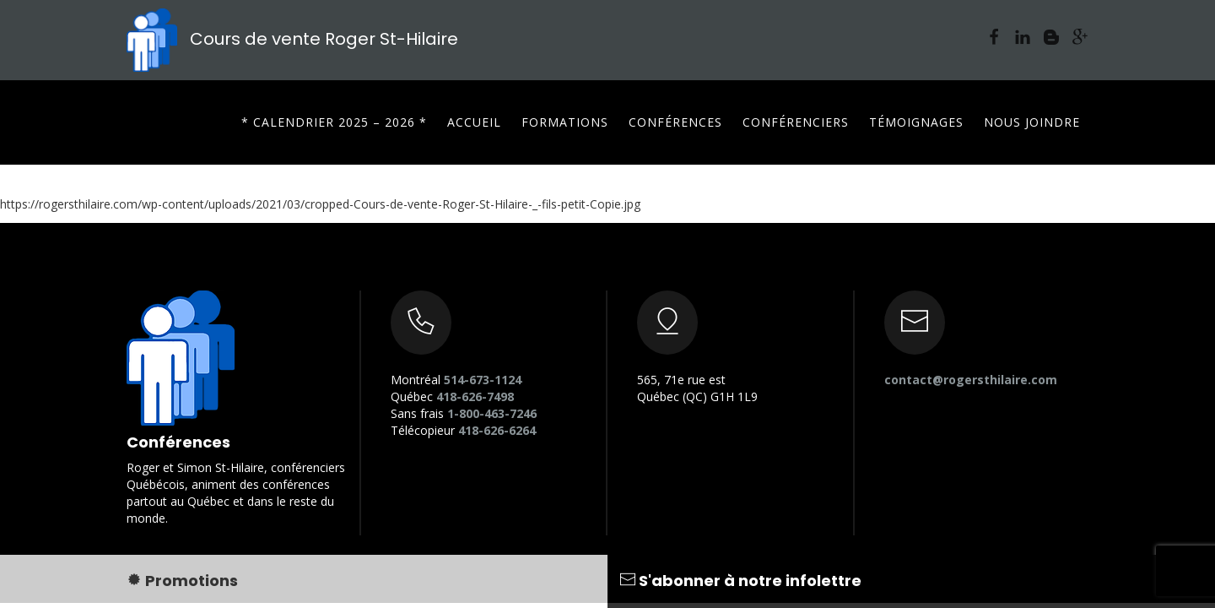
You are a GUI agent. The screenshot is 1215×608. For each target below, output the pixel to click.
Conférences (675, 122)
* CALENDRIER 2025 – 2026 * (334, 122)
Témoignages (916, 122)
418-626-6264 (497, 430)
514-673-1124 (482, 380)
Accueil (474, 122)
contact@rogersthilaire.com (970, 380)
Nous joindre (1032, 122)
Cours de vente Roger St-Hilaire (292, 39)
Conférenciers (795, 122)
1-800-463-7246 (492, 413)
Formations (564, 122)
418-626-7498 (475, 396)
